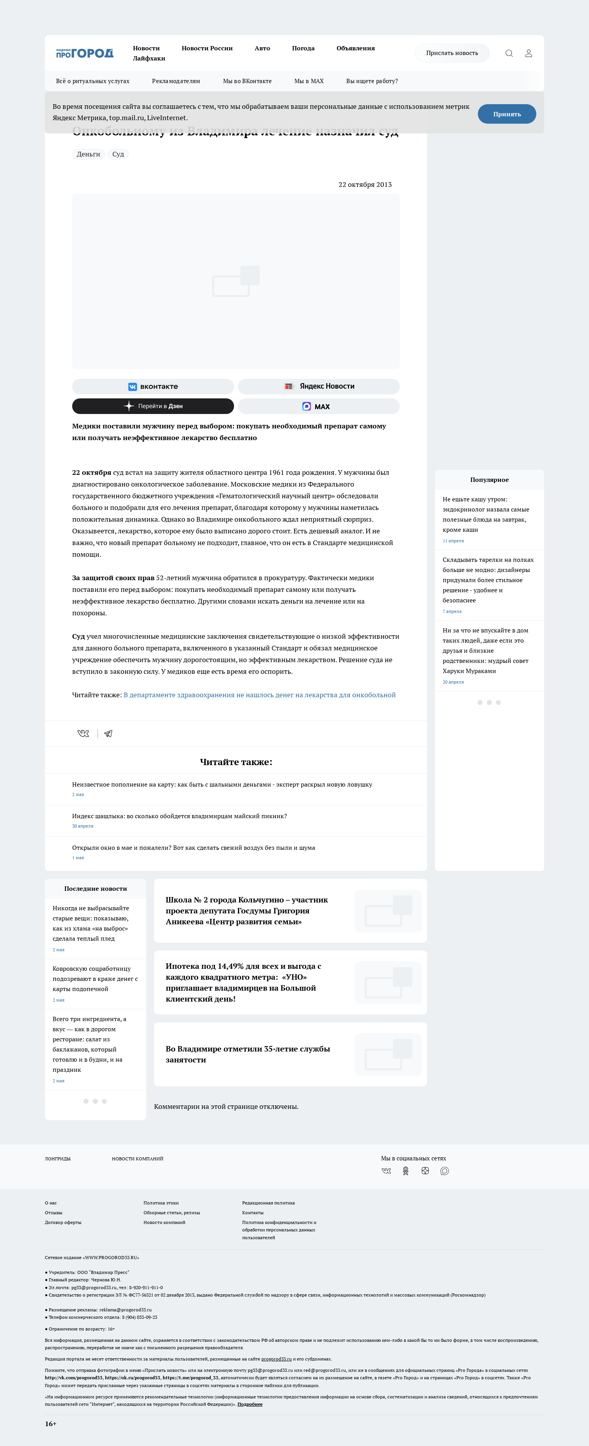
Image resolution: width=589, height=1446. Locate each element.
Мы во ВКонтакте (247, 81)
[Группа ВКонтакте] (153, 386)
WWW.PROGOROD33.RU (111, 1257)
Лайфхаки (149, 58)
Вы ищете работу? (372, 81)
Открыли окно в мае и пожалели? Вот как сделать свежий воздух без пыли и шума (236, 853)
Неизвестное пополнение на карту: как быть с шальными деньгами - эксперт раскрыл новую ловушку (236, 789)
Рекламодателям (176, 81)
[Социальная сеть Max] (319, 406)
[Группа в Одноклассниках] (405, 1171)
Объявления (356, 48)
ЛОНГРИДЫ (58, 1159)
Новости (146, 48)
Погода (303, 48)
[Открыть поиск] (509, 53)
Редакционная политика (268, 1203)
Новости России (207, 48)
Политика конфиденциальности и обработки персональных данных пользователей (279, 1229)
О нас (51, 1203)
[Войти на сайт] (528, 53)
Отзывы (53, 1212)
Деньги (88, 153)
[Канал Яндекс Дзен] (153, 406)
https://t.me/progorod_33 (190, 1377)
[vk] (84, 733)
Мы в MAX (309, 81)
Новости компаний (164, 1222)
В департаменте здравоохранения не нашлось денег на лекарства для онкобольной (260, 694)
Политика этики (161, 1203)
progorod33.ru (276, 1359)
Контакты (253, 1212)
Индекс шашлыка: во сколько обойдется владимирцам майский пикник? (236, 821)
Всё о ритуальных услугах (93, 81)
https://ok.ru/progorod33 (132, 1377)
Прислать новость (452, 53)
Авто (262, 48)
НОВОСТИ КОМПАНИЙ (137, 1159)
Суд (118, 153)
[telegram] (111, 733)
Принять (507, 114)
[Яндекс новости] (319, 386)
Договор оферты (63, 1222)
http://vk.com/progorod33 (74, 1377)
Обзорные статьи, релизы (172, 1212)
